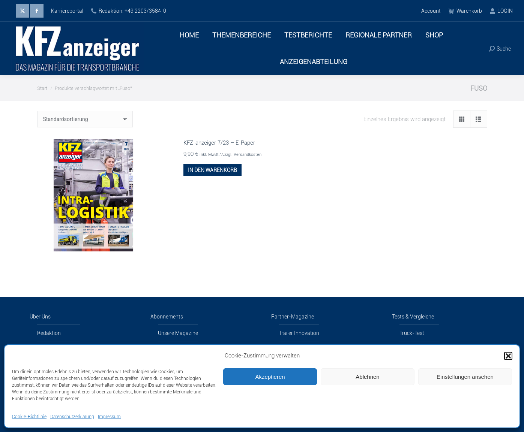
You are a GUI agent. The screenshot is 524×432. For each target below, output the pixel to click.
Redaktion (49, 333)
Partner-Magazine (292, 317)
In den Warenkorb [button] (212, 170)
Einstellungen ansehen (465, 377)
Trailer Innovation (299, 333)
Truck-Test (411, 333)
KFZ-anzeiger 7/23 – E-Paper (219, 142)
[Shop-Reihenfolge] (85, 119)
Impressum (109, 416)
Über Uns (40, 317)
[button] (508, 356)
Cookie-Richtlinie (29, 416)
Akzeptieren (270, 377)
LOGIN (501, 11)
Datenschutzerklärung (72, 416)
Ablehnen (367, 377)
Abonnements (166, 317)
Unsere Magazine (178, 333)
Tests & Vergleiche (413, 317)
